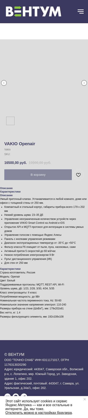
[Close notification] (85, 399)
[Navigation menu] (81, 11)
